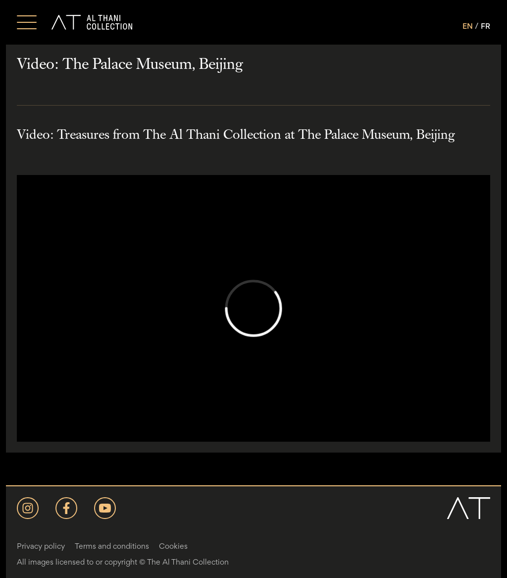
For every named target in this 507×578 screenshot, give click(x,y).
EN (467, 26)
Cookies (173, 546)
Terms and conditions (112, 546)
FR (485, 26)
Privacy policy (41, 546)
